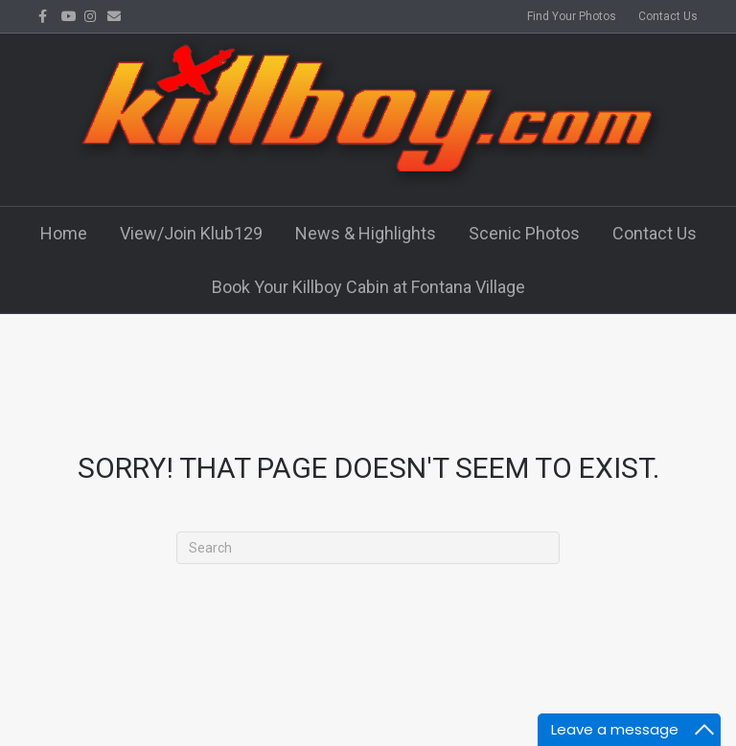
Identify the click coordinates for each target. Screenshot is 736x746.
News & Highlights (365, 233)
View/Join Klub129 (191, 233)
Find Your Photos (571, 16)
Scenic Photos (524, 233)
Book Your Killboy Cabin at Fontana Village (368, 287)
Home (63, 233)
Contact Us (668, 16)
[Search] (368, 547)
